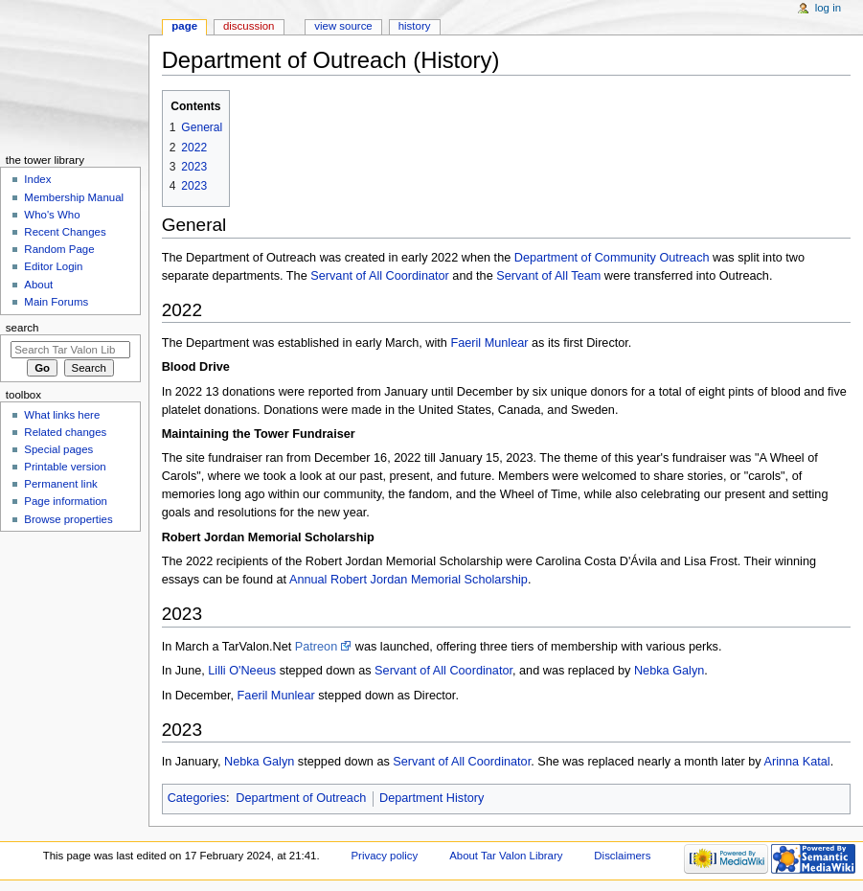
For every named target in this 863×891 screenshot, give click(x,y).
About (38, 284)
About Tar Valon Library (505, 855)
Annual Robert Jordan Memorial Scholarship (408, 579)
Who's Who (51, 214)
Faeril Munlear (489, 343)
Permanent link (60, 484)
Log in (828, 7)
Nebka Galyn (669, 670)
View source (343, 26)
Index (37, 179)
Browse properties (68, 519)
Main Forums (56, 302)
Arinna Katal (797, 761)
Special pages (58, 449)
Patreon (316, 646)
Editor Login (53, 266)
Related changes (65, 432)
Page (184, 26)
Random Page (59, 249)
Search (22, 327)
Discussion (248, 26)
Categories (197, 798)
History (414, 26)
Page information (65, 501)
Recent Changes (64, 232)
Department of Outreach (301, 798)
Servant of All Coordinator (379, 276)
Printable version (64, 466)
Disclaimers (622, 855)
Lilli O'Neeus (242, 670)
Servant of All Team (548, 276)
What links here (62, 415)
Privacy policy (384, 855)
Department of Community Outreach (612, 257)
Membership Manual (74, 197)
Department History (431, 798)
